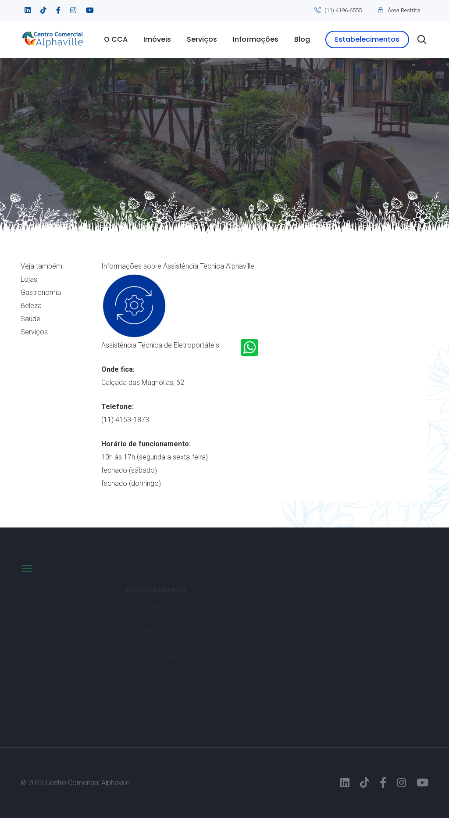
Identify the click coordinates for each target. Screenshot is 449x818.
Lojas (29, 279)
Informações (255, 39)
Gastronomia (41, 292)
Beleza (31, 305)
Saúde (30, 319)
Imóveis (157, 39)
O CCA (116, 39)
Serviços (202, 39)
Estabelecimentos (367, 39)
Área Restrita (404, 10)
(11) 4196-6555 (343, 10)
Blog (302, 39)
